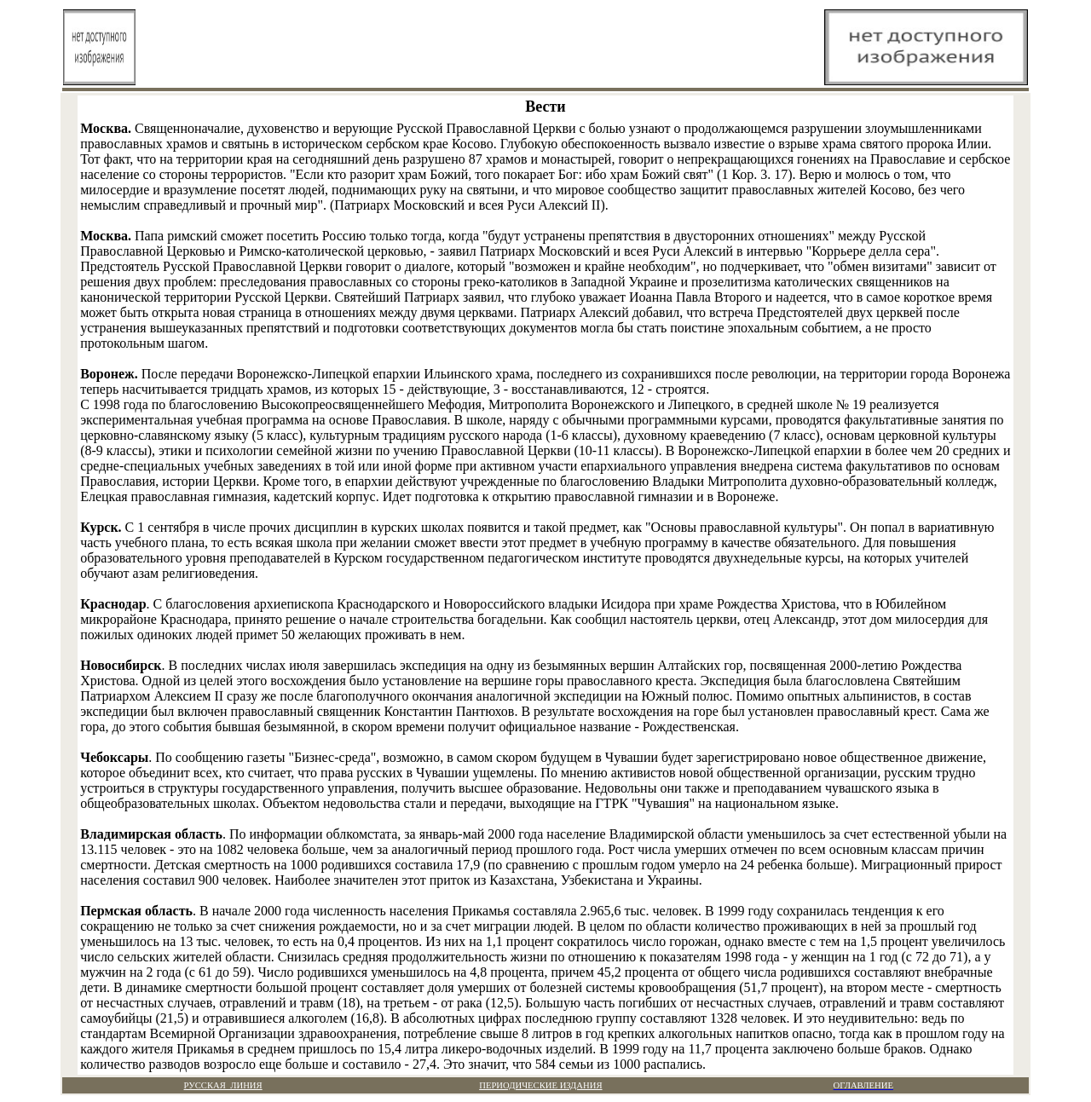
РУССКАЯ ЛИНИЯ (223, 1085)
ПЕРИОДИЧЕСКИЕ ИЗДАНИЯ (540, 1085)
